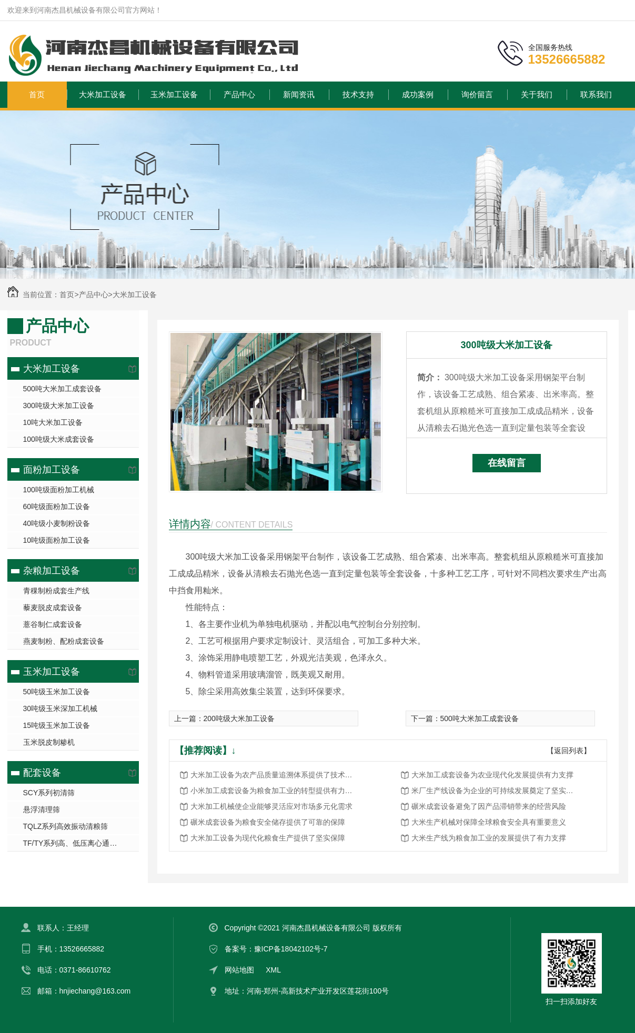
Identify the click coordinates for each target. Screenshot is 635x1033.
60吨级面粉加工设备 (56, 506)
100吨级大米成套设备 (58, 439)
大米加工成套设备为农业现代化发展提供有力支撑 (492, 775)
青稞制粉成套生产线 (56, 590)
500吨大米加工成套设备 (62, 388)
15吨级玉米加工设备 (56, 725)
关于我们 (536, 94)
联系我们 (596, 94)
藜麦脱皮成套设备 (52, 607)
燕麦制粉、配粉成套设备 (63, 641)
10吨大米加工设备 (53, 422)
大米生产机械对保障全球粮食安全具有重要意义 (488, 822)
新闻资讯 (299, 94)
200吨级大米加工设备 (239, 718)
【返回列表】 (569, 750)
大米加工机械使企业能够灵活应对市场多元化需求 (271, 806)
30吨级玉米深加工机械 (60, 708)
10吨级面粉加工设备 (56, 540)
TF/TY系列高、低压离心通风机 (74, 843)
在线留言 (507, 463)
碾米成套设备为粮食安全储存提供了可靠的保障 (267, 822)
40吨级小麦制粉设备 (56, 523)
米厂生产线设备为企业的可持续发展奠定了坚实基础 (495, 790)
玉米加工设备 (174, 94)
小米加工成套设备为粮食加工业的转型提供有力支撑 (274, 790)
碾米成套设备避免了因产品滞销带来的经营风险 (488, 806)
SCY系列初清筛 (49, 792)
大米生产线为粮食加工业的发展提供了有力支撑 (488, 838)
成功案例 (418, 94)
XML (273, 970)
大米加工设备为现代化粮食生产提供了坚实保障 (267, 838)
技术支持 (358, 94)
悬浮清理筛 (41, 809)
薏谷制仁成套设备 (52, 624)
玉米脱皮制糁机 (49, 742)
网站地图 (239, 970)
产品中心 (239, 94)
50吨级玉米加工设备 (56, 691)
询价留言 (477, 94)
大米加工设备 (102, 94)
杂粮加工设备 (51, 570)
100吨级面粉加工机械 (58, 489)
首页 (37, 94)
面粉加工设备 (51, 469)
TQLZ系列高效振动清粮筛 (65, 826)
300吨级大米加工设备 (58, 405)
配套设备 (42, 772)
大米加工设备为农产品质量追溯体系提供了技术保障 (274, 775)
